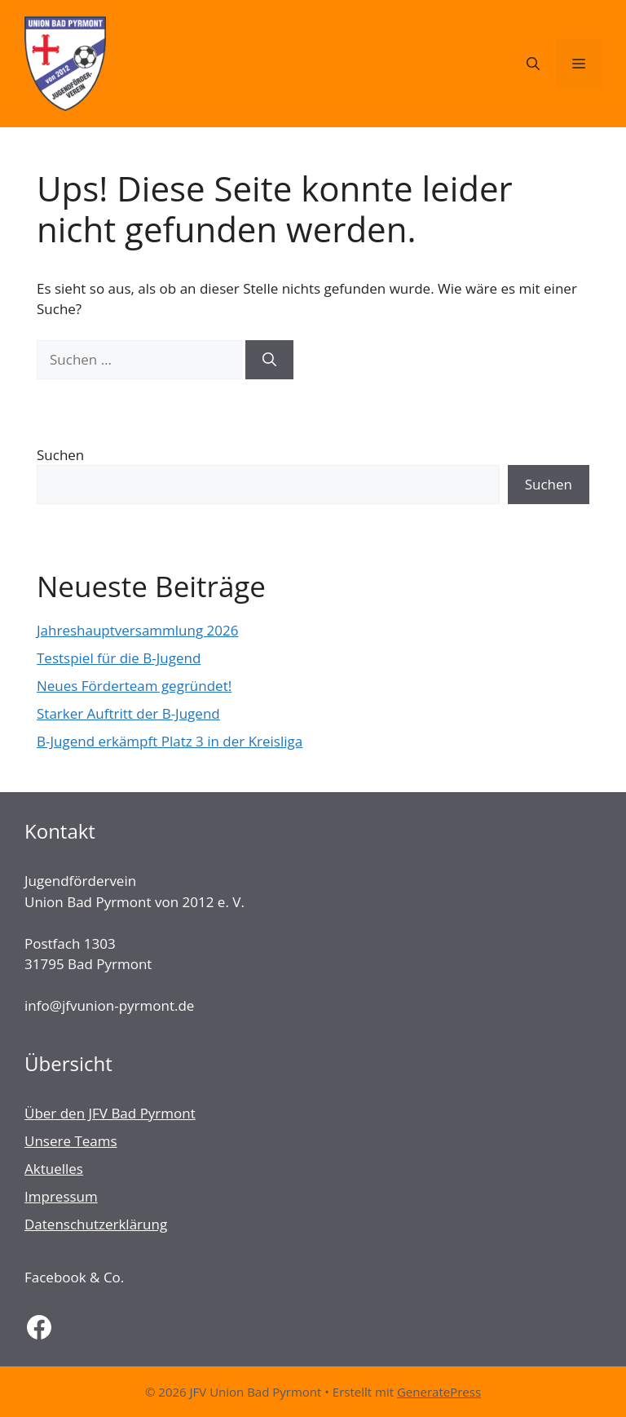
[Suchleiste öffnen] (533, 63)
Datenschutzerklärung (95, 1224)
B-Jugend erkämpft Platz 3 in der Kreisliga (169, 741)
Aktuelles (53, 1168)
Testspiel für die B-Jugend (119, 658)
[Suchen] (269, 359)
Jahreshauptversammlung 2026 (137, 630)
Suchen (60, 454)
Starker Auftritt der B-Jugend (128, 713)
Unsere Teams (70, 1140)
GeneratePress (439, 1392)
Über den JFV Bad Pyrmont (110, 1113)
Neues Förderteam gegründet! (134, 685)
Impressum (61, 1196)
